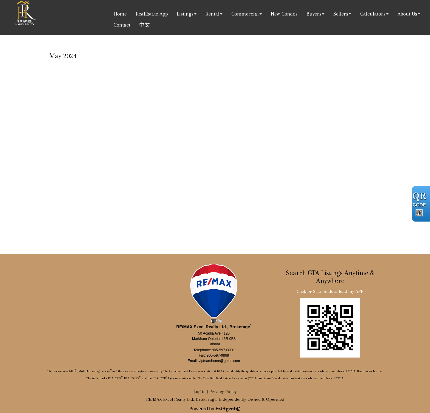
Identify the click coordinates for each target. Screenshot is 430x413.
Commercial (245, 14)
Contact (122, 25)
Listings (185, 14)
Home (120, 14)
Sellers (340, 14)
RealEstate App (152, 14)
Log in (200, 391)
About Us (407, 14)
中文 (144, 25)
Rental (212, 14)
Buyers (314, 14)
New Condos (284, 14)
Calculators (373, 14)
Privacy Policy (223, 391)
